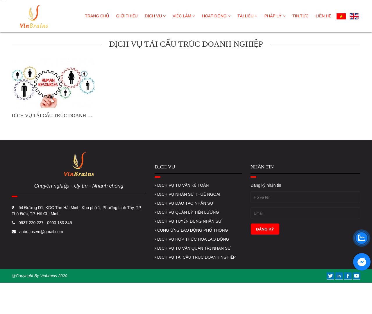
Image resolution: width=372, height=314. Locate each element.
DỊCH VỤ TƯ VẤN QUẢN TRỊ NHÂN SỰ (193, 248)
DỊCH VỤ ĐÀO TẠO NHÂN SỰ (184, 203)
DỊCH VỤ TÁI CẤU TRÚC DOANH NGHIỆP (195, 257)
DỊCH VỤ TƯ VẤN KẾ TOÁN (182, 185)
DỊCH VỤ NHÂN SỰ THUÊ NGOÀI (187, 194)
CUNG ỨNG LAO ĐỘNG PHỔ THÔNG (191, 230)
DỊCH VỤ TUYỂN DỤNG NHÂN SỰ (188, 221)
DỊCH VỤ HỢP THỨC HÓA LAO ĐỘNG (192, 239)
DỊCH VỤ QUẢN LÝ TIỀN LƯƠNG (187, 212)
